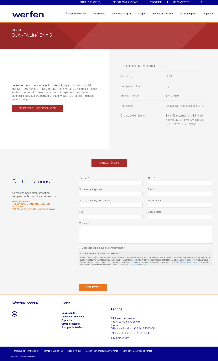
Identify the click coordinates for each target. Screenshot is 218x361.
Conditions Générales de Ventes (137, 351)
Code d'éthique (74, 351)
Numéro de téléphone (90, 189)
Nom (150, 178)
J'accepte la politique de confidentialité (102, 248)
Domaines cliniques (121, 14)
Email (151, 189)
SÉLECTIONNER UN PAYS (125, 2)
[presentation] (100, 274)
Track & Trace (90, 2)
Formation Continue (163, 14)
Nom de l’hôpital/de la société (94, 201)
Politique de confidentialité (186, 262)
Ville (81, 212)
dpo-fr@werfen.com (138, 265)
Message (84, 223)
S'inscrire (156, 2)
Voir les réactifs (109, 163)
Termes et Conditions (53, 351)
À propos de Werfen (76, 14)
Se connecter (181, 2)
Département (155, 201)
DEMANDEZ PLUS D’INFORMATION (37, 108)
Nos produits (99, 14)
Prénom (83, 178)
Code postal (154, 212)
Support (142, 14)
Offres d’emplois (188, 14)
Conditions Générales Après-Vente (102, 351)
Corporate (208, 14)
